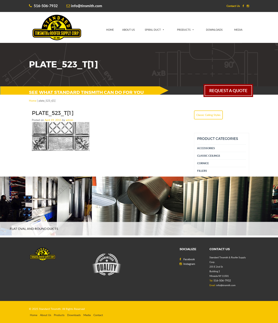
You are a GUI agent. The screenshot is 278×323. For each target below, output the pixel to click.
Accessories (206, 148)
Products (184, 29)
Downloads (214, 29)
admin (69, 120)
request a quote (228, 91)
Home (110, 29)
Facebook (187, 259)
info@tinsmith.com (84, 5)
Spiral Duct (153, 29)
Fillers (202, 171)
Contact (98, 315)
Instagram (187, 264)
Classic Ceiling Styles (208, 115)
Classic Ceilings (208, 155)
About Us (128, 29)
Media (238, 29)
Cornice (203, 163)
